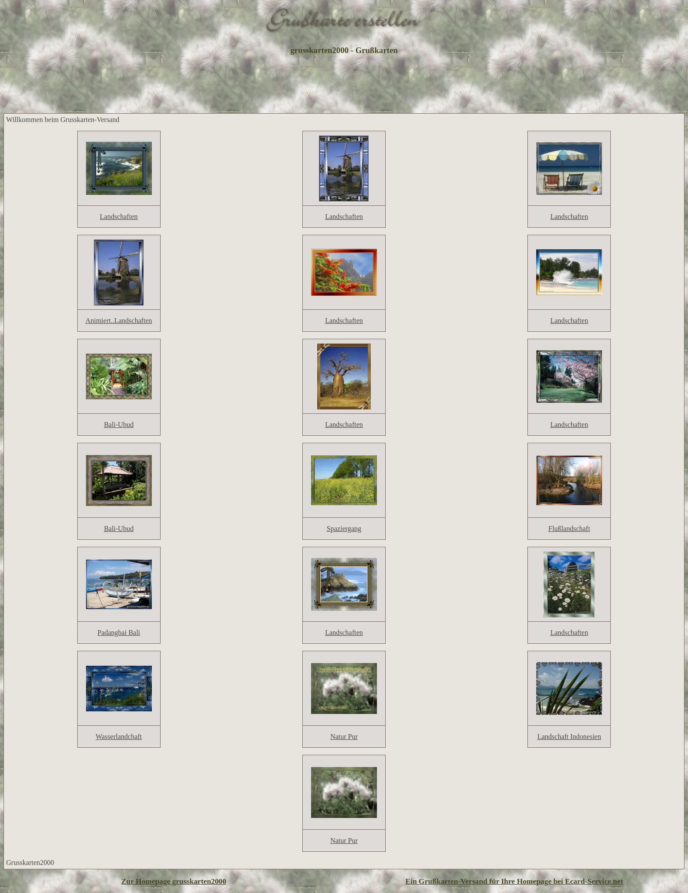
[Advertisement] (344, 84)
